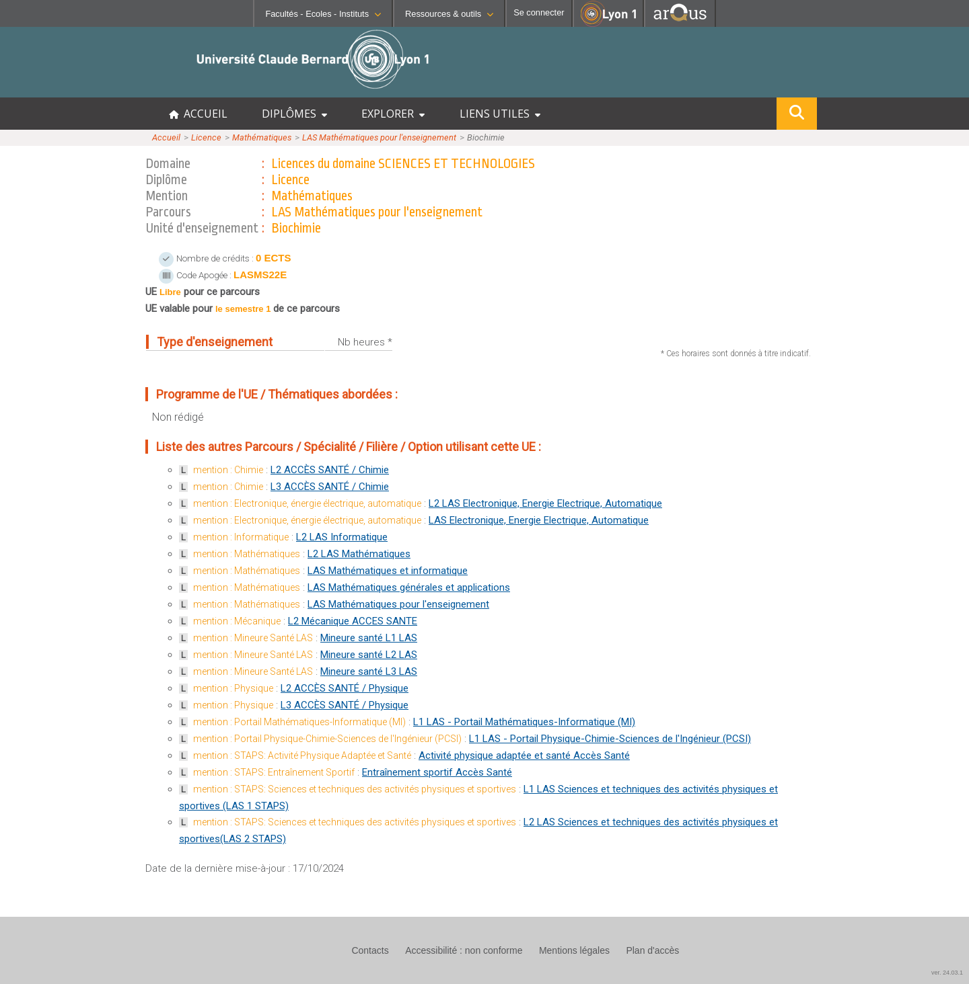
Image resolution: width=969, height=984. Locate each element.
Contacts (369, 950)
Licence (206, 137)
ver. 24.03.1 (947, 972)
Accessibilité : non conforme (463, 950)
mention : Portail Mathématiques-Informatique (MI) (299, 721)
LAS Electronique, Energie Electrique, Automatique (539, 520)
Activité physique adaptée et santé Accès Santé (524, 755)
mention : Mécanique (237, 621)
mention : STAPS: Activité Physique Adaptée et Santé (302, 755)
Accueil (166, 137)
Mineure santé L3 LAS (368, 671)
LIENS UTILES (500, 113)
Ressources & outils (449, 14)
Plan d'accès (652, 950)
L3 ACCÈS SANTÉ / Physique (344, 705)
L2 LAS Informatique (342, 537)
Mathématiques (261, 137)
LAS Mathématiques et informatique (388, 571)
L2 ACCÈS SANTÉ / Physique (344, 688)
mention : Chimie (228, 469)
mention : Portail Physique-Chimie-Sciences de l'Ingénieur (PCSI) (327, 738)
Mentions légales (574, 950)
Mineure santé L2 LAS (368, 655)
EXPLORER (393, 113)
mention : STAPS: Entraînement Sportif (274, 772)
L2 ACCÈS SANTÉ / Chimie (330, 470)
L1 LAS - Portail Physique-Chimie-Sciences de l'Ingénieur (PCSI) (610, 739)
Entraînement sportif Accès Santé (437, 772)
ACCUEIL (198, 113)
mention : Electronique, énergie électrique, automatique (307, 503)
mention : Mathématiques (246, 553)
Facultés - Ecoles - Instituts (323, 14)
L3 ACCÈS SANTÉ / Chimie (330, 487)
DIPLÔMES (294, 113)
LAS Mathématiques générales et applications (409, 587)
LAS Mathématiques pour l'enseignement (379, 137)
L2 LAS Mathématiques (359, 554)
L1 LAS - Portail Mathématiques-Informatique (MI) (524, 722)
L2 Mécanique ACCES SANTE (352, 621)
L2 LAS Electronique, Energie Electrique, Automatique (545, 503)
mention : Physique (233, 688)
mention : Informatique (241, 537)
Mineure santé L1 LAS (368, 638)
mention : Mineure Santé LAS (253, 637)
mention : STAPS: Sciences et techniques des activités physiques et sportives (354, 789)
